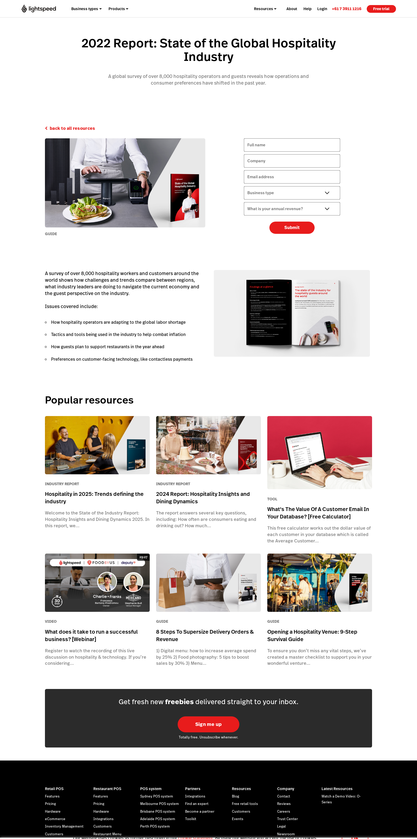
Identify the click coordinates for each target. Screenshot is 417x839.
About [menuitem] (291, 8)
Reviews (284, 803)
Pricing (50, 803)
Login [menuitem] (322, 8)
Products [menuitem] (117, 8)
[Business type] (292, 192)
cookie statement (195, 832)
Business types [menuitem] (84, 8)
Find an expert (196, 803)
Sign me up (208, 724)
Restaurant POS (107, 788)
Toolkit (190, 819)
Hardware (53, 811)
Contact (283, 796)
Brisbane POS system (157, 811)
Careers (283, 811)
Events (237, 819)
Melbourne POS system (159, 803)
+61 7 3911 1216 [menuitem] (346, 8)
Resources (241, 788)
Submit (292, 228)
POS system (151, 788)
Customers (241, 811)
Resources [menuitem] (263, 8)
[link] (346, 8)
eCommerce (55, 819)
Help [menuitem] (307, 8)
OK (355, 832)
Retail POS (54, 788)
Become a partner (199, 811)
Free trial (381, 8)
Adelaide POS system (157, 819)
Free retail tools (245, 803)
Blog (235, 796)
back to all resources (72, 128)
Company (285, 788)
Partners (193, 788)
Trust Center (287, 819)
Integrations (103, 819)
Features (52, 796)
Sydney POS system (156, 796)
